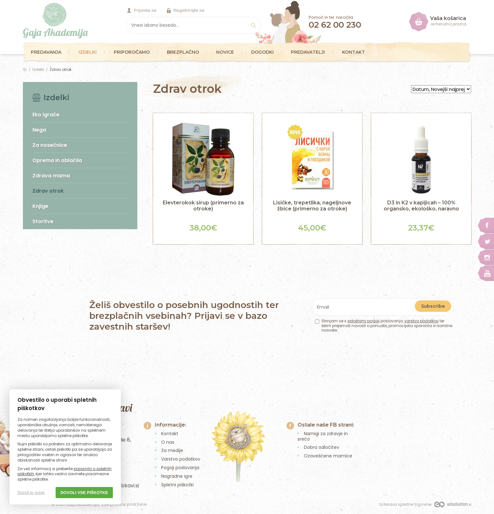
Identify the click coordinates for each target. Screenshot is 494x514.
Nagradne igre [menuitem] (176, 476)
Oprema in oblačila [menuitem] (57, 160)
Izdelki (38, 69)
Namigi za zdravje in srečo (323, 436)
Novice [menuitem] (225, 52)
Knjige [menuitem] (40, 206)
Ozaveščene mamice (328, 456)
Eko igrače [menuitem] (45, 114)
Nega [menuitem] (39, 130)
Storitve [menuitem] (42, 221)
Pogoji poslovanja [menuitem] (180, 467)
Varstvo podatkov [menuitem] (180, 459)
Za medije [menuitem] (172, 450)
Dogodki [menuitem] (262, 52)
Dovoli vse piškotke (84, 492)
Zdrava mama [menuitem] (51, 175)
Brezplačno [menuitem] (183, 52)
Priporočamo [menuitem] (132, 52)
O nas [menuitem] (167, 442)
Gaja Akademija (55, 20)
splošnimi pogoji (363, 321)
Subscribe (433, 306)
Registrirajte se (189, 10)
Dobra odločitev (321, 447)
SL (25, 69)
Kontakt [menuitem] (353, 52)
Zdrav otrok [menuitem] (48, 191)
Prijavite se (145, 10)
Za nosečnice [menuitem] (49, 145)
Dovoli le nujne (31, 492)
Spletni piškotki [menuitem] (177, 485)
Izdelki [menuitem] (88, 52)
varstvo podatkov (421, 321)
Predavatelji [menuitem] (308, 52)
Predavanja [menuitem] (46, 52)
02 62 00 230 (335, 25)
